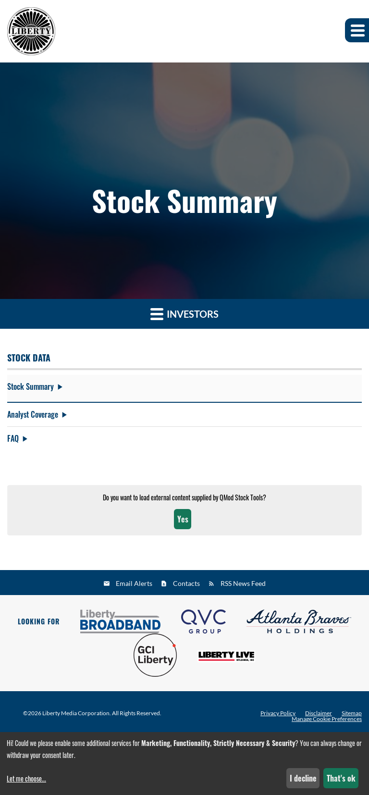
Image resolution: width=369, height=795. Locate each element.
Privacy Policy (277, 713)
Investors (184, 313)
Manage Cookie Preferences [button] (327, 719)
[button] (357, 30)
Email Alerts (134, 583)
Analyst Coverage (32, 414)
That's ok (341, 778)
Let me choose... (26, 778)
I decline (303, 778)
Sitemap (352, 713)
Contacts (186, 583)
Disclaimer (318, 713)
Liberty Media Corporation (76, 713)
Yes (182, 521)
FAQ (13, 438)
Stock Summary (30, 386)
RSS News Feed (243, 583)
